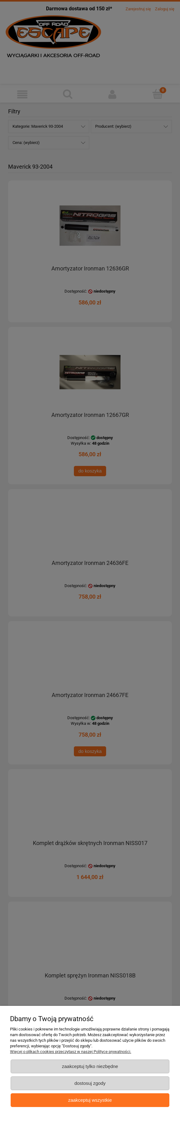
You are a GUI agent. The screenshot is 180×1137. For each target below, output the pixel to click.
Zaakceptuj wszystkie (90, 1100)
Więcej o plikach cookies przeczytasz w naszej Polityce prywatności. (70, 1051)
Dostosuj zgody (90, 1083)
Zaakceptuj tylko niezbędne (90, 1066)
